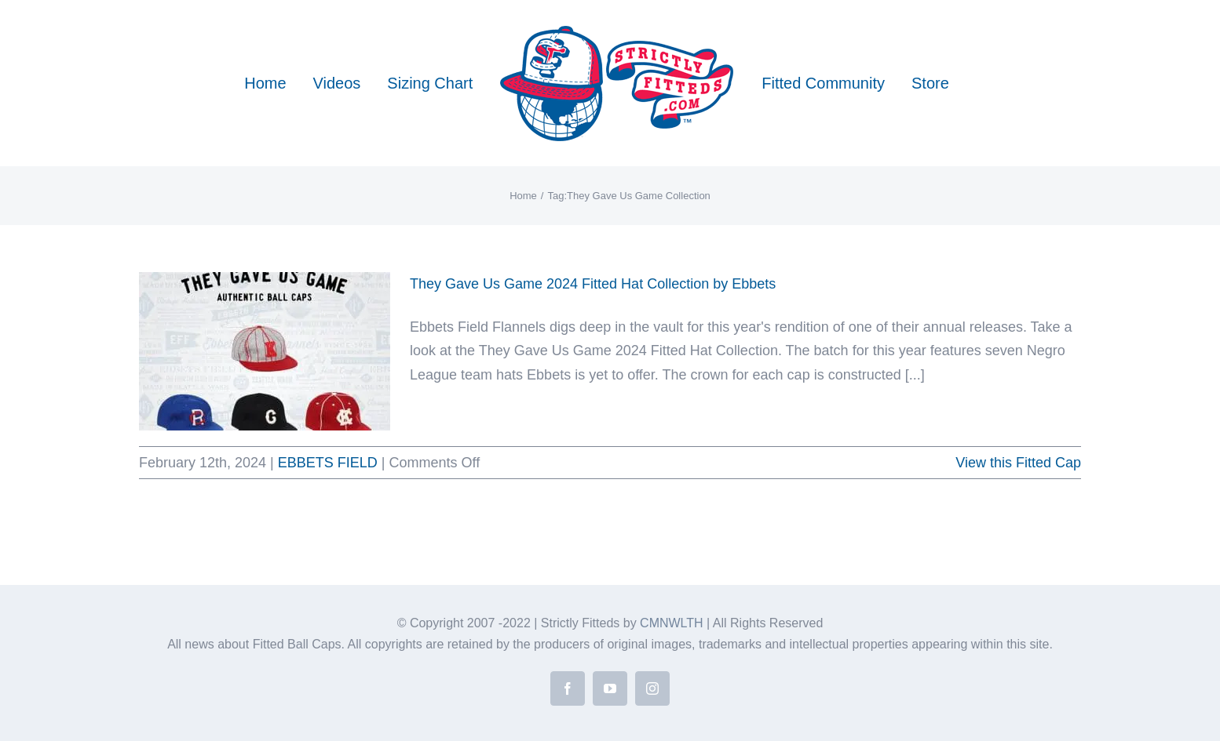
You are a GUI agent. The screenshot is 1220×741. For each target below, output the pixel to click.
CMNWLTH (671, 623)
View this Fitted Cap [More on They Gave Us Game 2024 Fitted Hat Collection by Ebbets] (1018, 462)
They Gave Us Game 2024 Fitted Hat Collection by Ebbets (593, 284)
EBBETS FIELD (328, 462)
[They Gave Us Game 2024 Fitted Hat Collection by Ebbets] (264, 351)
